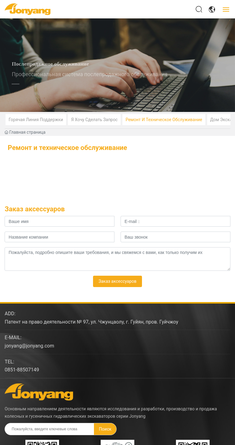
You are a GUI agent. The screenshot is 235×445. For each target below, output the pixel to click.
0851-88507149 (22, 370)
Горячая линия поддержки (36, 119)
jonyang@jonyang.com (29, 346)
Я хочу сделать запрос (94, 119)
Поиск (105, 429)
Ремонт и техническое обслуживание (163, 119)
